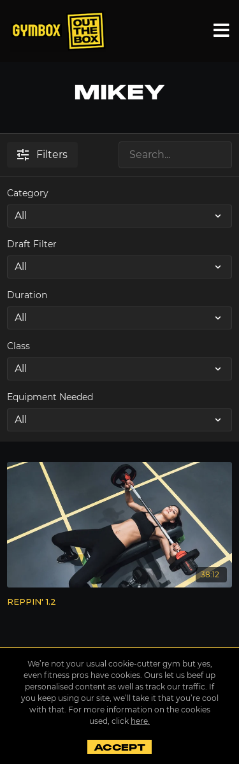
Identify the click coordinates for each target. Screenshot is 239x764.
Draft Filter (32, 244)
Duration (27, 295)
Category (27, 193)
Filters (42, 154)
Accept (119, 747)
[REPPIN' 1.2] (119, 602)
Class (18, 346)
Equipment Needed (50, 397)
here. (140, 721)
